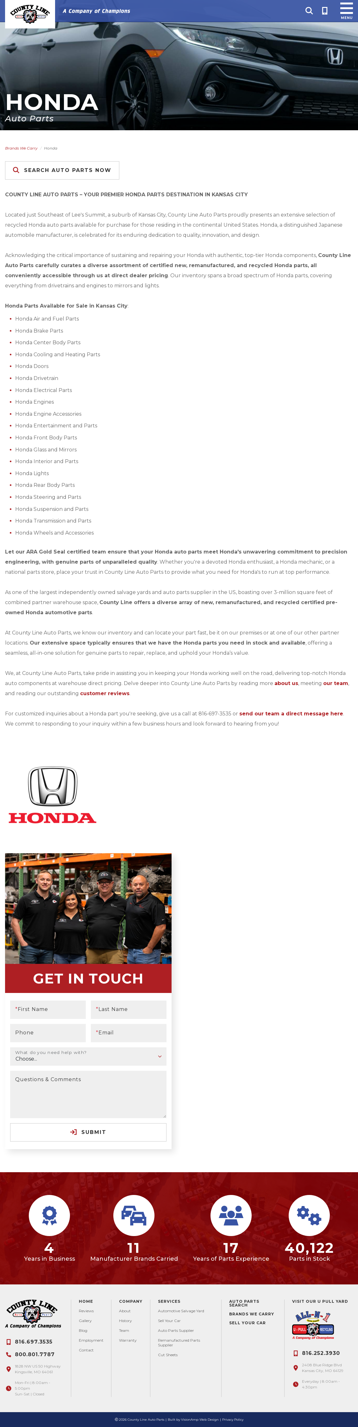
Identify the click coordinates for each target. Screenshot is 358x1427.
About (125, 1310)
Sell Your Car (169, 1320)
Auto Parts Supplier (176, 1330)
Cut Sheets (168, 1354)
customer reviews (104, 693)
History (125, 1320)
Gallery (85, 1320)
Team (124, 1330)
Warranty (128, 1340)
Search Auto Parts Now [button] (62, 170)
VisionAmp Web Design (200, 1420)
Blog (83, 1330)
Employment (91, 1340)
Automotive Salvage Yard (181, 1310)
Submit (88, 1132)
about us (286, 683)
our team (335, 683)
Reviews (86, 1310)
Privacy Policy (232, 1420)
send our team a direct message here (291, 714)
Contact (86, 1350)
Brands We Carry (21, 148)
